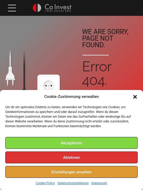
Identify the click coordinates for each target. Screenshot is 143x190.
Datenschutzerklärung (73, 183)
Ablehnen (71, 157)
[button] (135, 96)
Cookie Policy (45, 183)
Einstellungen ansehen (71, 172)
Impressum (99, 183)
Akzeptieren (71, 143)
